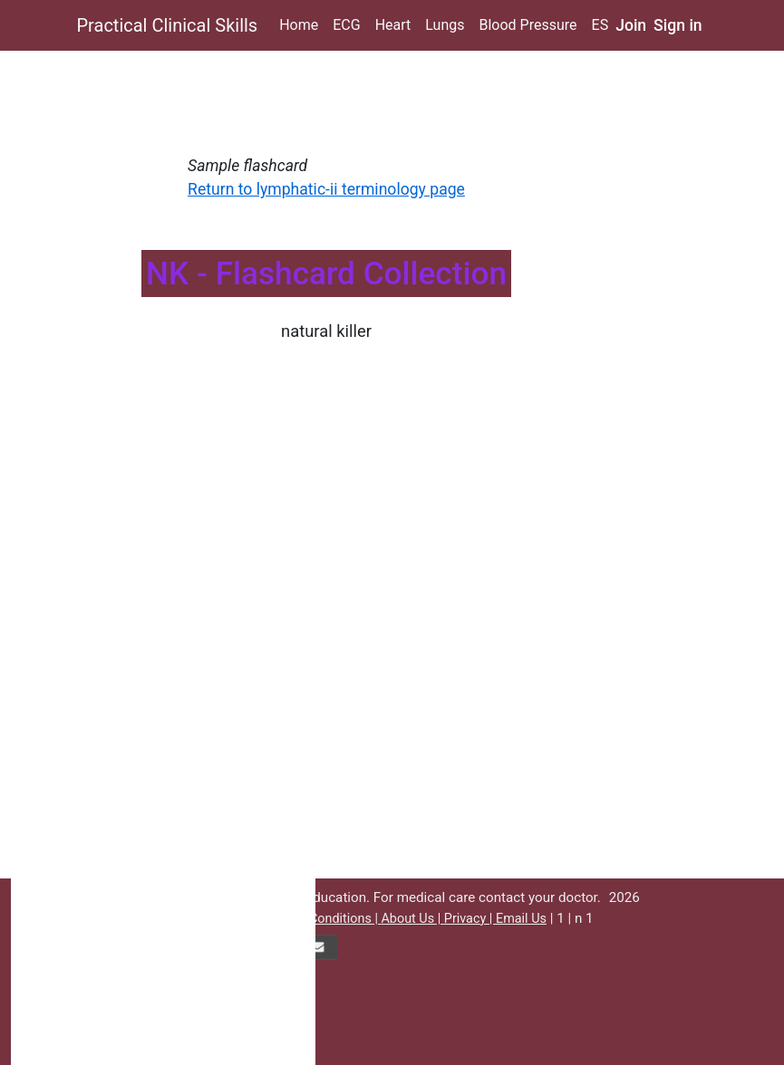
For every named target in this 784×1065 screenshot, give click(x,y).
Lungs (444, 25)
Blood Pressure (527, 25)
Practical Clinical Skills (167, 25)
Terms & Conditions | (319, 918)
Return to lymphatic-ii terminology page (326, 189)
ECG (346, 25)
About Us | (412, 918)
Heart (393, 25)
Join (630, 25)
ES (600, 25)
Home (298, 25)
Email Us (521, 918)
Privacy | (470, 918)
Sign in (677, 25)
